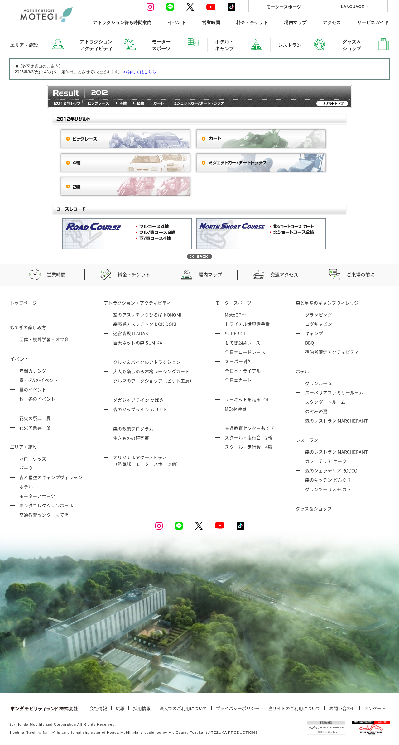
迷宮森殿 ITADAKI (131, 333)
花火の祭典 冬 (35, 427)
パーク (26, 468)
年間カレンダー (35, 371)
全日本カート (238, 380)
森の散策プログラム (133, 428)
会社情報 (98, 708)
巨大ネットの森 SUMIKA (137, 342)
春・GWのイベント (38, 380)
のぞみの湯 (316, 411)
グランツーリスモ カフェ (330, 489)
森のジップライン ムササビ (140, 409)
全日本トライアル (243, 371)
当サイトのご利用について (294, 708)
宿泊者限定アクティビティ (332, 352)
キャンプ (314, 333)
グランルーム (318, 383)
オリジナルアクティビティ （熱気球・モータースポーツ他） (147, 460)
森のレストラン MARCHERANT (336, 420)
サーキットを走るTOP (247, 399)
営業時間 (211, 22)
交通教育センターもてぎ (44, 515)
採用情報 (142, 708)
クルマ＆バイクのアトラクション (147, 362)
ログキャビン (318, 324)
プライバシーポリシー (237, 708)
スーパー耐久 (238, 361)
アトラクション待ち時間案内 (122, 22)
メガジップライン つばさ (138, 400)
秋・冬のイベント (37, 399)
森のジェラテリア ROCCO (331, 470)
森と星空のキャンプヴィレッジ (50, 477)
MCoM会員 (236, 409)
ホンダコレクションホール (46, 505)
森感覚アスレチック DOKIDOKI (144, 324)
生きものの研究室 (131, 438)
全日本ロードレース (245, 352)
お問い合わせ (342, 708)
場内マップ (295, 22)
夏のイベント (32, 389)
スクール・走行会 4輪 (248, 447)
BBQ (309, 342)
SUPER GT (235, 333)
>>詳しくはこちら (139, 72)
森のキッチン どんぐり (328, 480)
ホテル (26, 486)
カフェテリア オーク (326, 461)
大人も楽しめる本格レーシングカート (151, 371)
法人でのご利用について (183, 708)
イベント (177, 22)
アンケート (375, 708)
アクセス (332, 22)
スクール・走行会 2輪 (248, 437)
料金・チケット (252, 22)
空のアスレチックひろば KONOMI (147, 314)
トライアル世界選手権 (247, 324)
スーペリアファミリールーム (334, 392)
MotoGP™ (235, 314)
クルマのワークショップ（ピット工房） (153, 380)
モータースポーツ (283, 7)
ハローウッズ (32, 458)
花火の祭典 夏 (35, 418)
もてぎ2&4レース (242, 342)
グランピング (318, 314)
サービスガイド (373, 22)
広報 (120, 708)
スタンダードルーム (325, 402)
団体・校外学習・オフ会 (44, 339)
